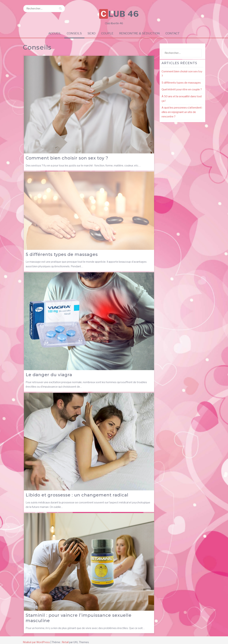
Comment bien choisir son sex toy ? (67, 153)
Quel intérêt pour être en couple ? (182, 85)
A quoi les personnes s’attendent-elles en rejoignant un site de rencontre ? (182, 108)
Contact (173, 29)
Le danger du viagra (49, 370)
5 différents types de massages (62, 250)
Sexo (91, 29)
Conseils (74, 29)
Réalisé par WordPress (36, 637)
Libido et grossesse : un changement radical (77, 490)
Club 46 (115, 9)
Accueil (54, 29)
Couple (107, 29)
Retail (65, 637)
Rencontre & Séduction (140, 29)
